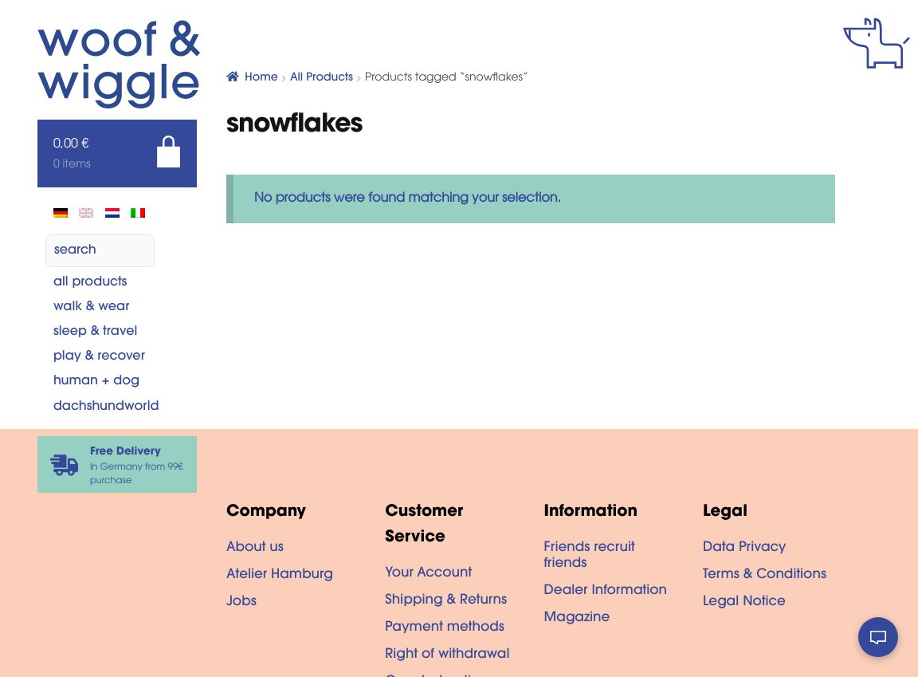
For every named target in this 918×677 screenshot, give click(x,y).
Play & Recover (99, 357)
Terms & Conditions (764, 575)
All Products (90, 283)
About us (255, 548)
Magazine (577, 618)
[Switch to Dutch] (112, 212)
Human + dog (96, 382)
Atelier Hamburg (279, 575)
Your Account (428, 574)
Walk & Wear (91, 307)
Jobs (241, 602)
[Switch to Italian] (138, 212)
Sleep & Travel (95, 332)
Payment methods (444, 628)
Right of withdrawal (447, 655)
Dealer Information (605, 591)
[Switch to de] (60, 212)
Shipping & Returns (446, 601)
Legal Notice (744, 602)
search (75, 251)
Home (261, 78)
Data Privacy (744, 548)
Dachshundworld (106, 407)
